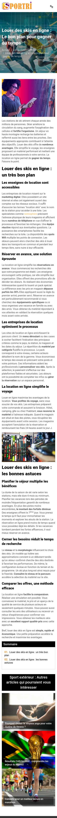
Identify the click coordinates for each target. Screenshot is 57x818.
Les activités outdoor (25, 50)
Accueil (6, 50)
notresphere (30, 213)
